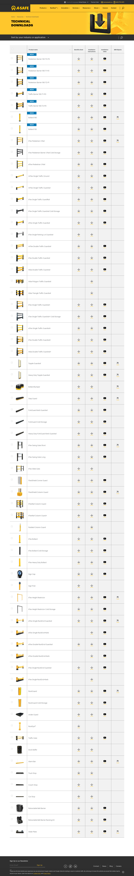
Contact (113, 8)
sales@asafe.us (108, 2)
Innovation (64, 8)
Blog (111, 866)
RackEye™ (53, 8)
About (96, 8)
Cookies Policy (37, 873)
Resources (86, 8)
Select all (18, 50)
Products (43, 8)
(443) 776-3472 (120, 2)
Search (121, 37)
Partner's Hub (95, 2)
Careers (105, 8)
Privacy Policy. (47, 873)
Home (13, 17)
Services (75, 8)
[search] (122, 8)
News (104, 866)
